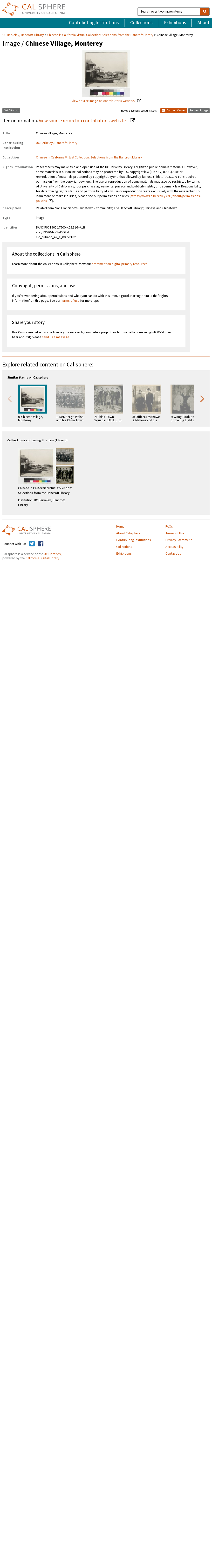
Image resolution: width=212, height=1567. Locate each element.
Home (120, 526)
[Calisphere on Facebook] (40, 544)
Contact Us (173, 553)
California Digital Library (42, 558)
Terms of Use (175, 533)
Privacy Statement (178, 540)
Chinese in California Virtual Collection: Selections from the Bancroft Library (100, 35)
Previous (9, 398)
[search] (205, 11)
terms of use (70, 300)
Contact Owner (173, 110)
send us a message (55, 337)
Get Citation (11, 110)
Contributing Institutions (94, 22)
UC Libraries (52, 554)
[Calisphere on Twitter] (32, 544)
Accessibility (174, 547)
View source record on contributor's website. (83, 120)
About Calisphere (128, 533)
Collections (141, 22)
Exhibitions (175, 22)
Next (202, 398)
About (204, 22)
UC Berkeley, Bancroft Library (23, 35)
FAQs (169, 526)
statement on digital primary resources (120, 264)
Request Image (199, 110)
